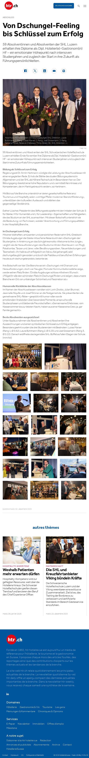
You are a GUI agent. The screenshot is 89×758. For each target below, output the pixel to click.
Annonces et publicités (18, 745)
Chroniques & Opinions (50, 711)
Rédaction (45, 740)
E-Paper (10, 724)
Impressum (14, 755)
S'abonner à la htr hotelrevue (21, 740)
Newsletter (24, 724)
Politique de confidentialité (35, 755)
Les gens (60, 707)
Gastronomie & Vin (30, 707)
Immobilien (38, 724)
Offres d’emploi (55, 724)
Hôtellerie (11, 707)
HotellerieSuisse (15, 749)
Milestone (11, 728)
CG (22, 755)
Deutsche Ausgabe (63, 5)
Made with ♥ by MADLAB (80, 755)
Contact (67, 745)
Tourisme (47, 707)
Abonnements (41, 745)
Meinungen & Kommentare (20, 711)
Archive (56, 745)
